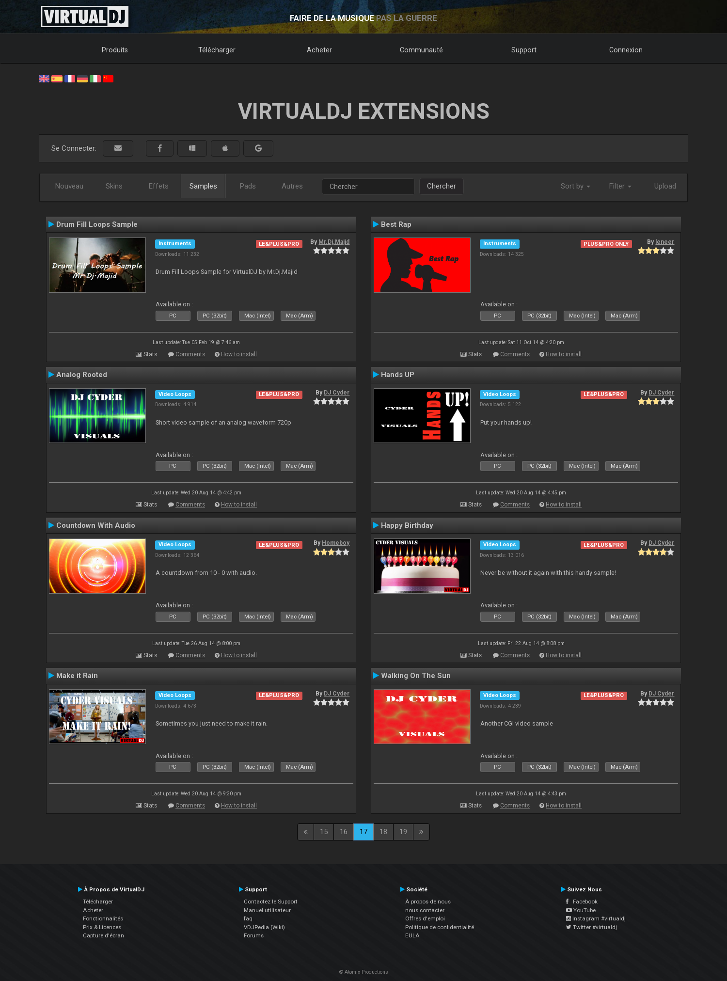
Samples (203, 186)
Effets (159, 186)
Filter (620, 186)
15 (324, 831)
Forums (254, 935)
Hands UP (397, 374)
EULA (412, 935)
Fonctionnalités (103, 918)
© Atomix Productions (363, 972)
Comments (190, 354)
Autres (292, 186)
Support (524, 50)
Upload (665, 186)
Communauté (421, 50)
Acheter (319, 50)
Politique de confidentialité (439, 927)
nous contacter (424, 910)
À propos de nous (428, 901)
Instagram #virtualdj (596, 918)
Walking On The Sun (416, 675)
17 (363, 831)
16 (344, 831)
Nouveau (69, 186)
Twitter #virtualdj (591, 927)
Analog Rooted (81, 374)
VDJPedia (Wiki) (264, 927)
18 (383, 831)
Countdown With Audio (95, 525)
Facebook (582, 901)
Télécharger (217, 50)
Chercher (441, 186)
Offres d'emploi (425, 918)
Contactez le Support (271, 901)
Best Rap (396, 224)
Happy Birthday (407, 525)
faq (248, 918)
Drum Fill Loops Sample (97, 224)
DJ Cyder (336, 392)
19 (403, 831)
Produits (115, 50)
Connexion (626, 50)
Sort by (575, 186)
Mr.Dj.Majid (333, 241)
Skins (114, 186)
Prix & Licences (102, 927)
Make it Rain (77, 675)
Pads (248, 186)
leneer (664, 241)
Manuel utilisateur (267, 910)
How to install (239, 354)
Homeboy (335, 542)
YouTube (581, 910)
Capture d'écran (103, 935)
